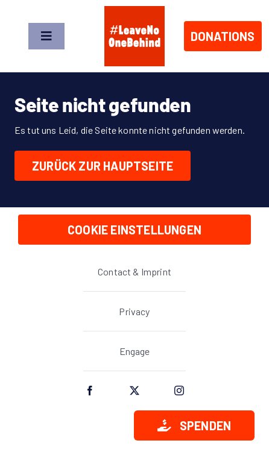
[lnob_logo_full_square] (134, 10)
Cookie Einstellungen (134, 229)
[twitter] (134, 390)
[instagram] (179, 390)
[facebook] (90, 390)
